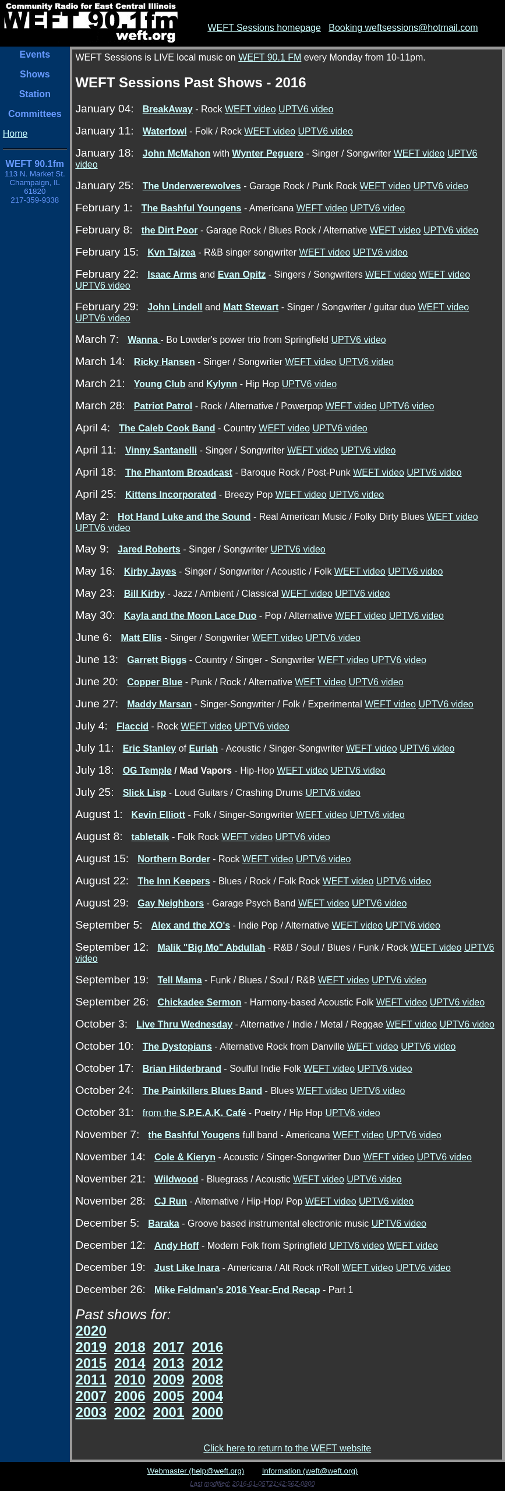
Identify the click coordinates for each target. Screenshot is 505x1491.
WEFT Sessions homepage (263, 28)
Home (15, 134)
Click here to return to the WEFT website (287, 1448)
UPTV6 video (305, 109)
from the (194, 1113)
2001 (168, 1412)
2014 (129, 1363)
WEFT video (250, 109)
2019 (90, 1347)
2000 (207, 1412)
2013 (168, 1363)
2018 (129, 1347)
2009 (168, 1379)
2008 (207, 1379)
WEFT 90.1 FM (269, 57)
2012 (207, 1363)
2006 (129, 1396)
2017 (168, 1347)
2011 (90, 1379)
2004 (207, 1396)
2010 (129, 1379)
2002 (129, 1412)
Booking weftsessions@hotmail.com (403, 28)
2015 (90, 1363)
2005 (168, 1396)
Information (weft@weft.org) (310, 1471)
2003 (90, 1412)
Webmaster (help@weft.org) (196, 1471)
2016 (207, 1347)
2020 (90, 1330)
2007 (90, 1396)
